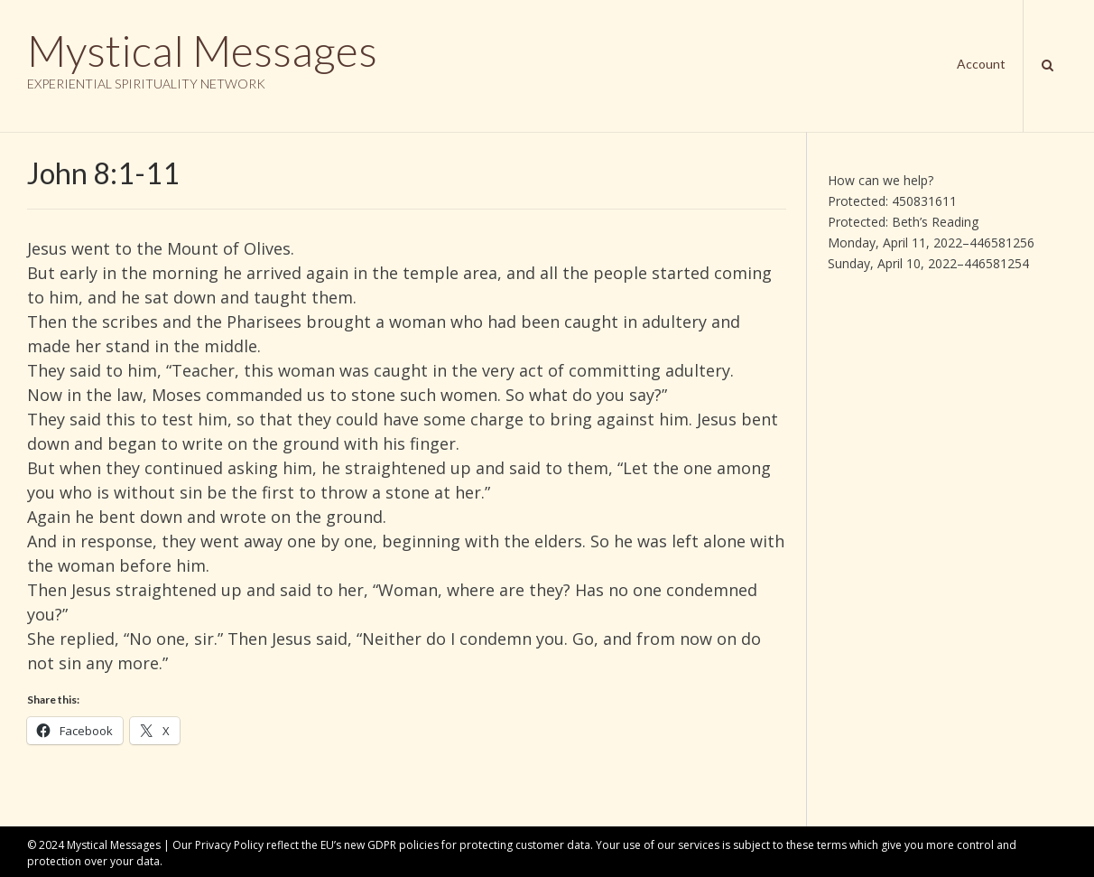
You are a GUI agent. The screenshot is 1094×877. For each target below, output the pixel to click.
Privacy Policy (229, 845)
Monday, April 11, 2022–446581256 (931, 242)
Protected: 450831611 (892, 201)
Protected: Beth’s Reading (903, 221)
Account (981, 63)
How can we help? (880, 180)
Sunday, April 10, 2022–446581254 (928, 263)
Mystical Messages (202, 50)
